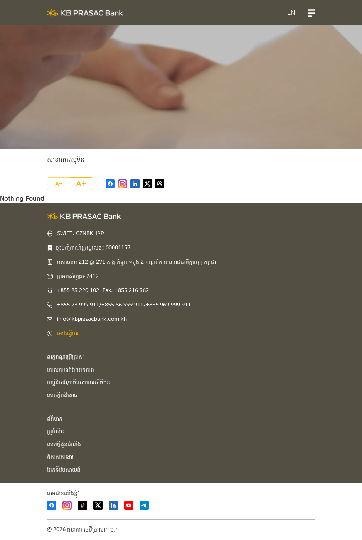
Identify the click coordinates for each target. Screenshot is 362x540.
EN (291, 12)
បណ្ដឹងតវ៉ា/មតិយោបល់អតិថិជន (78, 382)
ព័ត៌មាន (54, 418)
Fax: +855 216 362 (126, 290)
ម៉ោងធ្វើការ (68, 333)
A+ (81, 184)
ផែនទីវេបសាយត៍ (64, 469)
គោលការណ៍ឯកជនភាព (70, 369)
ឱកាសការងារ (60, 457)
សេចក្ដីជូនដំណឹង (64, 444)
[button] (311, 12)
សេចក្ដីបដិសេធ (62, 395)
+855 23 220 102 (78, 290)
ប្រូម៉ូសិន (55, 431)
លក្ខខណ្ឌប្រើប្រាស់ (65, 357)
